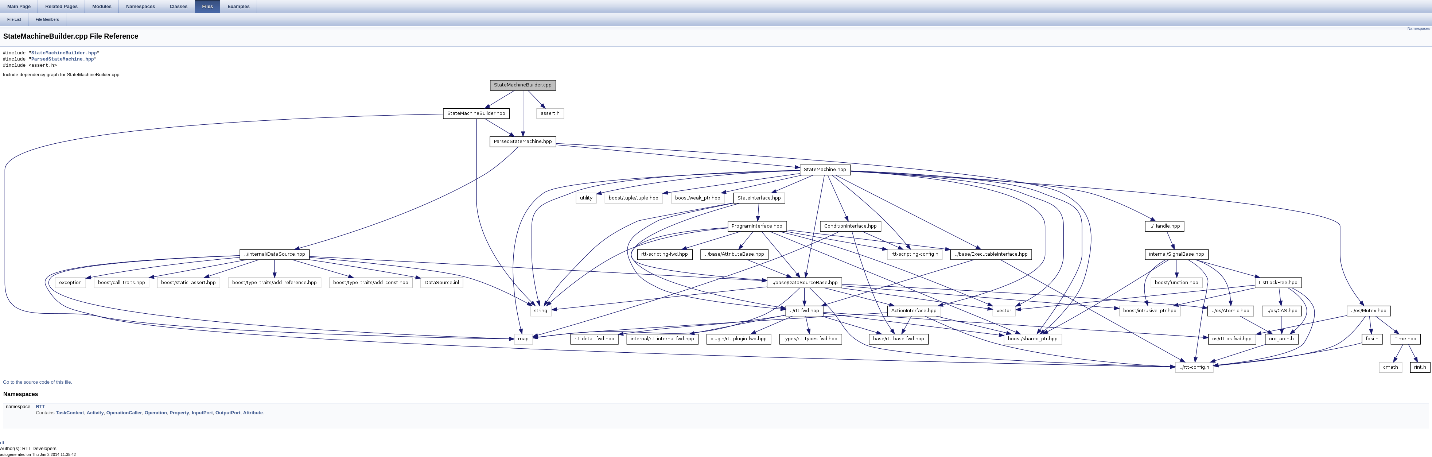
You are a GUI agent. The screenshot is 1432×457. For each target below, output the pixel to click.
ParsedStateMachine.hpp (62, 59)
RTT (40, 406)
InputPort (202, 412)
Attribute (253, 412)
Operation (156, 412)
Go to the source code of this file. (37, 382)
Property (179, 412)
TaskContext (70, 412)
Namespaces (1419, 28)
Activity (95, 412)
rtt (2, 442)
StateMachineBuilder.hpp (64, 53)
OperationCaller (124, 412)
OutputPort (228, 412)
